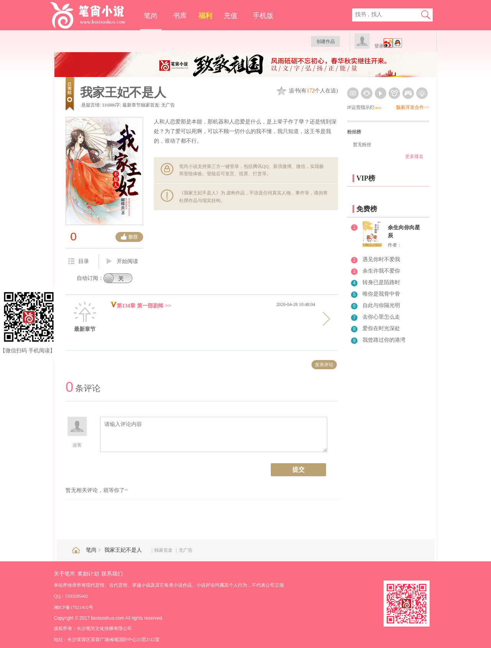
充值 (230, 16)
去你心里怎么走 (381, 317)
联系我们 (112, 574)
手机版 (263, 16)
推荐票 (129, 237)
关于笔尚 (64, 574)
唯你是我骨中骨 (381, 294)
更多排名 (414, 156)
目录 (78, 261)
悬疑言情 (90, 105)
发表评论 (324, 364)
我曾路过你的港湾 (383, 340)
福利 (205, 16)
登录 (379, 46)
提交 (298, 469)
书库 (180, 16)
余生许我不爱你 (381, 271)
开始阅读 (122, 261)
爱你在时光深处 (381, 328)
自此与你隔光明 (381, 305)
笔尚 (151, 16)
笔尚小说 (92, 15)
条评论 (83, 388)
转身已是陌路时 (381, 282)
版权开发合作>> (412, 107)
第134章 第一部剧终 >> (140, 306)
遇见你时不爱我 (381, 259)
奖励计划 (88, 574)
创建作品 (325, 41)
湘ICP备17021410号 (73, 607)
